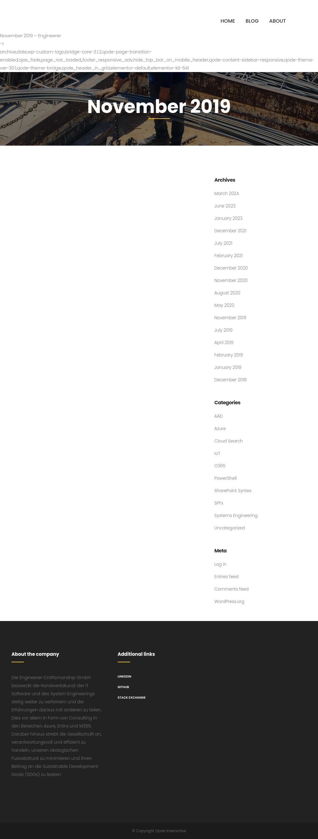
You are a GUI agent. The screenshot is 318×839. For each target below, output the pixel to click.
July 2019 (223, 330)
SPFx (218, 503)
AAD (218, 416)
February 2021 (228, 256)
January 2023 (228, 218)
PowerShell (225, 478)
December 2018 (231, 380)
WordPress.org (229, 602)
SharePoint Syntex (233, 491)
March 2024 (226, 194)
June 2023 (225, 206)
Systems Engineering (236, 516)
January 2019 (228, 368)
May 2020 (224, 305)
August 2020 (227, 293)
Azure (220, 429)
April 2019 (224, 343)
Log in (220, 564)
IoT (217, 454)
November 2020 (231, 281)
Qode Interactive (170, 830)
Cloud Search (228, 441)
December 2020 (231, 268)
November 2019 (230, 318)
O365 (220, 466)
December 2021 (230, 231)
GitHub (123, 687)
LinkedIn (124, 676)
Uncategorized (230, 528)
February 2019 (228, 355)
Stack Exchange (132, 697)
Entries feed (226, 577)
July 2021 (223, 243)
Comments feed (231, 589)
